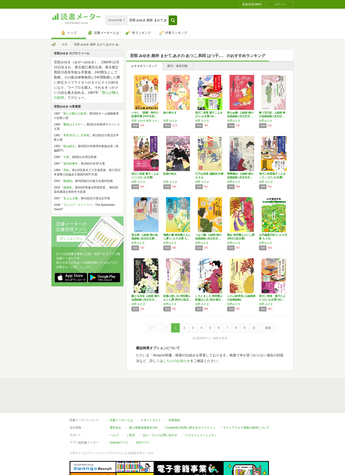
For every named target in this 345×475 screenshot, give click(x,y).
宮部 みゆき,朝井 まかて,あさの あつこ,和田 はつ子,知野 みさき (146, 120)
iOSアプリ (143, 420)
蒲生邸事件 (70, 163)
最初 (152, 328)
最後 (268, 328)
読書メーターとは (121, 397)
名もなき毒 (70, 198)
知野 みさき (170, 120)
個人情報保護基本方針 (143, 405)
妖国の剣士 (170, 173)
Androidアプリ (119, 420)
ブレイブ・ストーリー (77, 205)
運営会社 (115, 405)
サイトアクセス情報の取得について (246, 405)
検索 (65, 44)
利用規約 (174, 397)
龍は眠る (69, 146)
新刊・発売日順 (177, 66)
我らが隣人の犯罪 (74, 113)
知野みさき (233, 120)
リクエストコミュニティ (201, 412)
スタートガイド (151, 397)
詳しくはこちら (71, 238)
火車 (66, 157)
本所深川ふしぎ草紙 (76, 135)
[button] (173, 20)
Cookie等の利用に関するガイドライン (190, 405)
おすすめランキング (144, 66)
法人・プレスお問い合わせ (160, 412)
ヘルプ (114, 412)
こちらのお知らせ (176, 361)
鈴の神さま (170, 112)
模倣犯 (67, 181)
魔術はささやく (73, 124)
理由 (66, 170)
